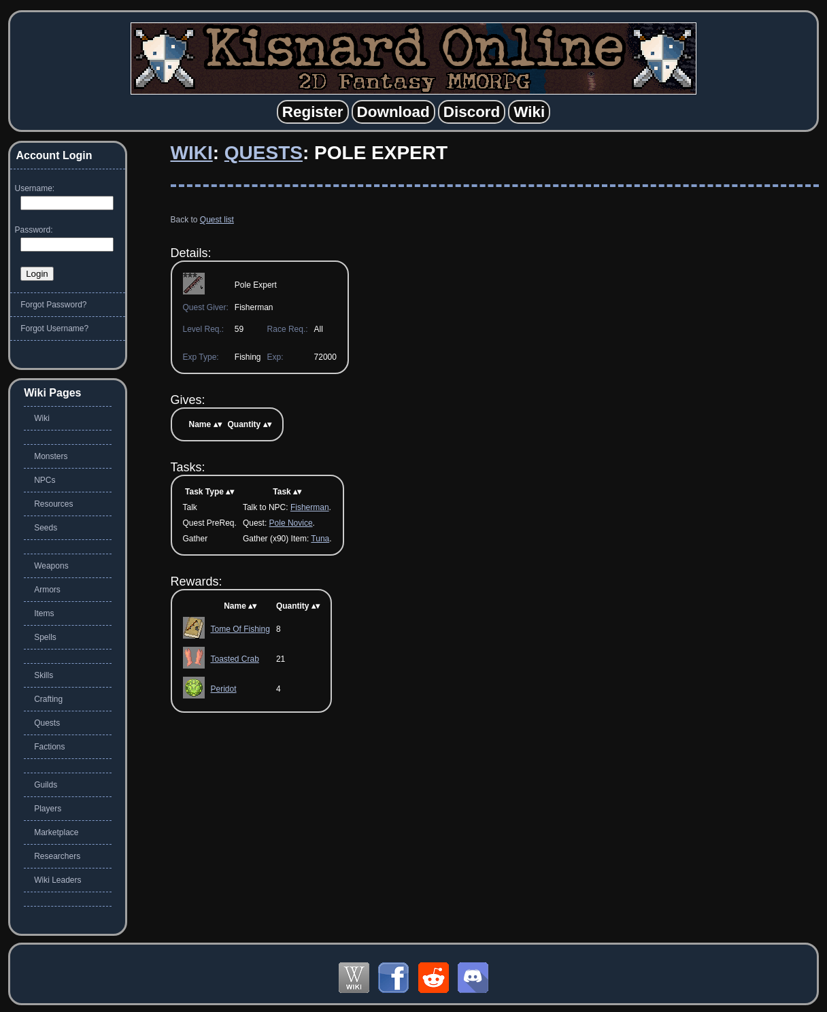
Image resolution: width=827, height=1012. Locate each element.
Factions (49, 747)
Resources (53, 504)
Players (47, 808)
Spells (45, 637)
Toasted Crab (235, 659)
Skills (43, 675)
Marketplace (56, 832)
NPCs (44, 480)
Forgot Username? (54, 328)
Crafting (48, 699)
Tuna (320, 538)
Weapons (51, 566)
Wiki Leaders (57, 880)
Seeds (45, 528)
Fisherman (309, 507)
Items (44, 613)
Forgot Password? (53, 304)
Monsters (50, 456)
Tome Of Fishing (240, 629)
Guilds (45, 785)
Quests (263, 152)
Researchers (57, 856)
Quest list (217, 219)
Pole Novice (291, 523)
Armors (47, 589)
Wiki (192, 152)
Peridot (224, 689)
